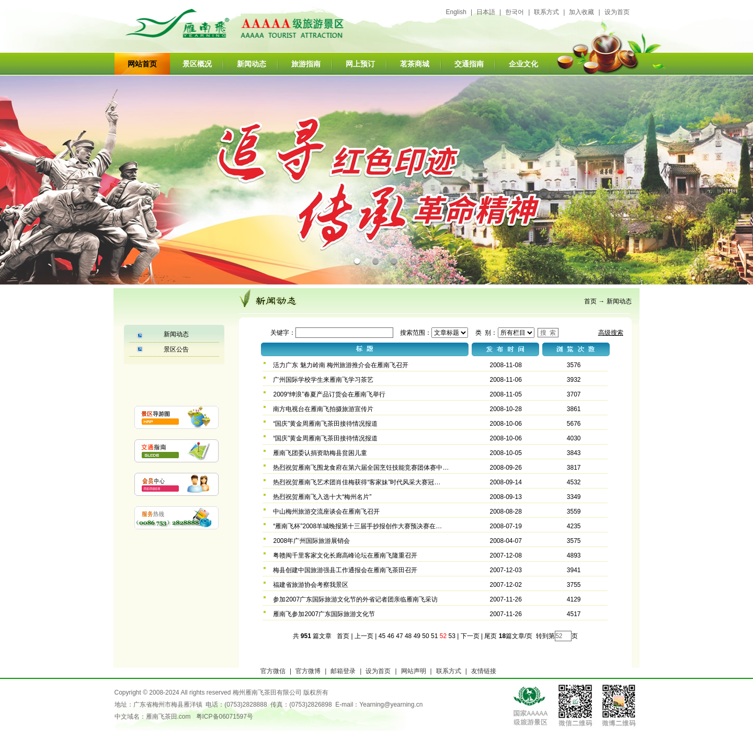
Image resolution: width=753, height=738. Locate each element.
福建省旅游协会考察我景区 (310, 584)
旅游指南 (306, 64)
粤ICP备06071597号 (224, 716)
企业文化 (523, 64)
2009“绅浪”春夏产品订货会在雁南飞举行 (329, 394)
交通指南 (469, 64)
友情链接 (483, 671)
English (456, 12)
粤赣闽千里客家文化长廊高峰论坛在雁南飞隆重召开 (345, 555)
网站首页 (142, 64)
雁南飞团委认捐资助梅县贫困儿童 (320, 453)
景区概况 (197, 64)
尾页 (490, 636)
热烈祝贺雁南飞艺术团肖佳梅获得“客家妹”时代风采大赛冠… (356, 482)
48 (408, 636)
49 (417, 636)
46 (390, 636)
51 (434, 636)
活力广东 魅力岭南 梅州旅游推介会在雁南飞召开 (340, 365)
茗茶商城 (414, 64)
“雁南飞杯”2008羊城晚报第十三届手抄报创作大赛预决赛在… (357, 526)
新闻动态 (251, 64)
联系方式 (546, 12)
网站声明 (413, 671)
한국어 (514, 12)
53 (451, 636)
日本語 (485, 12)
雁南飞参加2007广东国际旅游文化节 (324, 614)
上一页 (364, 636)
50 (425, 636)
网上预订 (360, 64)
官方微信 (273, 671)
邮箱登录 (343, 671)
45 (382, 636)
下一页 (470, 636)
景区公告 (176, 349)
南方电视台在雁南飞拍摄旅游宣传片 (323, 409)
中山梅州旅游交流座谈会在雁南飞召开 (326, 511)
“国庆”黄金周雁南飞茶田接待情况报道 (325, 423)
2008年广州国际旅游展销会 (311, 540)
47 (399, 636)
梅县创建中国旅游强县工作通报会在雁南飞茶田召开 (345, 570)
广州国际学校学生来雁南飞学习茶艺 (323, 379)
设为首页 (617, 12)
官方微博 (308, 671)
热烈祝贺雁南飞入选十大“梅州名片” (322, 497)
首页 (590, 301)
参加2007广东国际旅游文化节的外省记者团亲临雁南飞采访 (355, 599)
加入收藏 (581, 12)
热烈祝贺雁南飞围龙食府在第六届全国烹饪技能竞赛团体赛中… (361, 467)
